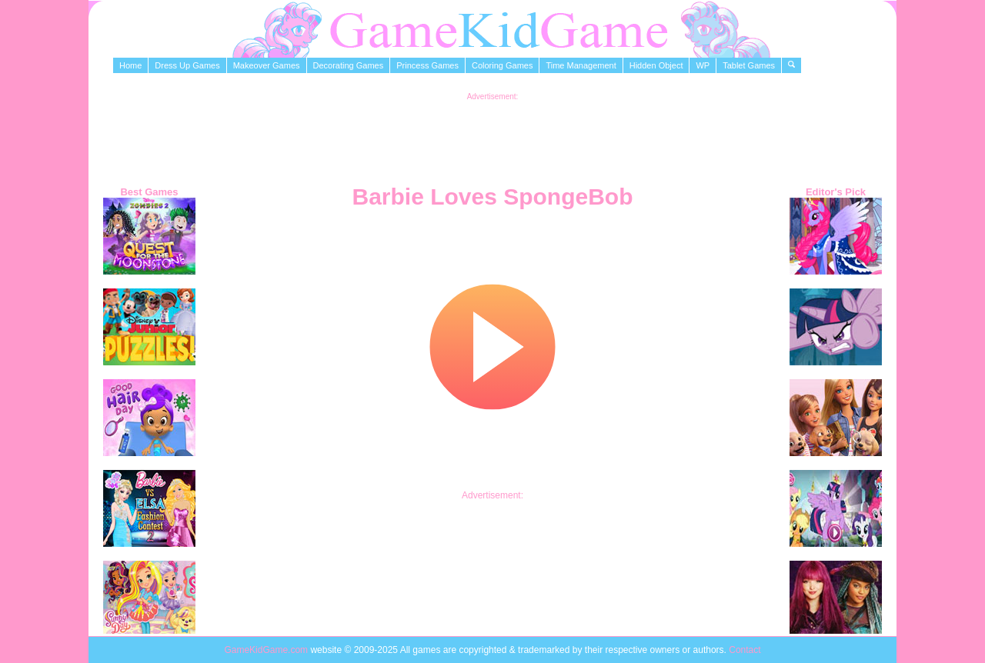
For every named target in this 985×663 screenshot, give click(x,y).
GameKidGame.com (267, 650)
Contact (744, 650)
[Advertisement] (492, 135)
